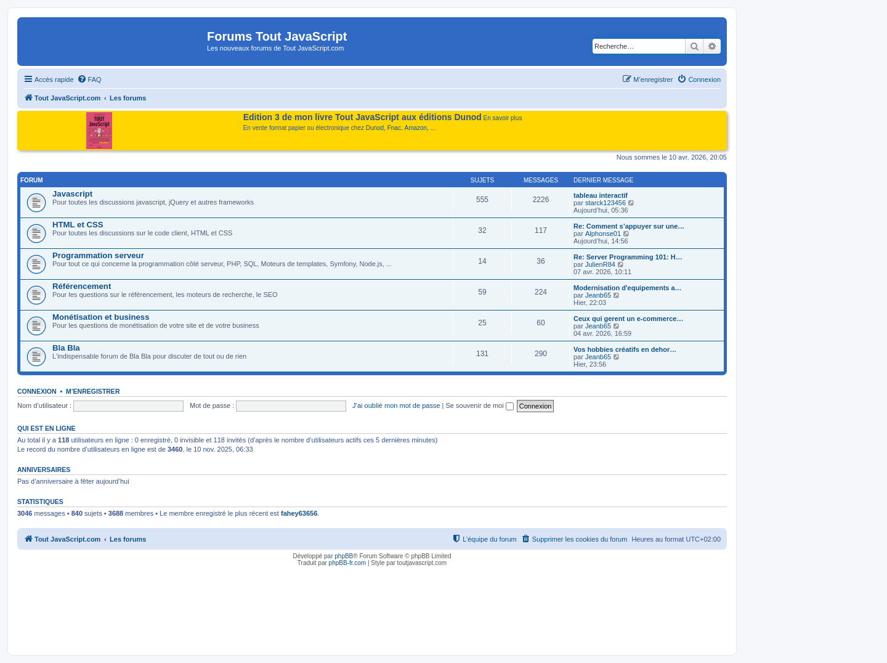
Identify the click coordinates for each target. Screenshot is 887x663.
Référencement (81, 286)
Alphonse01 (603, 233)
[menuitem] (89, 79)
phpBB (343, 556)
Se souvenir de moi (480, 405)
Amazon (416, 127)
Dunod (375, 127)
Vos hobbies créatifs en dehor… (624, 349)
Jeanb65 (598, 295)
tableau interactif (600, 195)
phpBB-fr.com (348, 562)
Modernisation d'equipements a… (627, 287)
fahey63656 (299, 513)
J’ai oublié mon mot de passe (396, 405)
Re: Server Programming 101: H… (627, 257)
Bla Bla (66, 347)
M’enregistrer (93, 391)
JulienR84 (600, 264)
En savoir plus (503, 118)
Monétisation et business (101, 317)
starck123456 (605, 202)
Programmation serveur (98, 255)
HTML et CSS (77, 224)
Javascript (72, 193)
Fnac (394, 127)
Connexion (37, 391)
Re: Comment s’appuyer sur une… (628, 226)
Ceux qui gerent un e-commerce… (628, 318)
